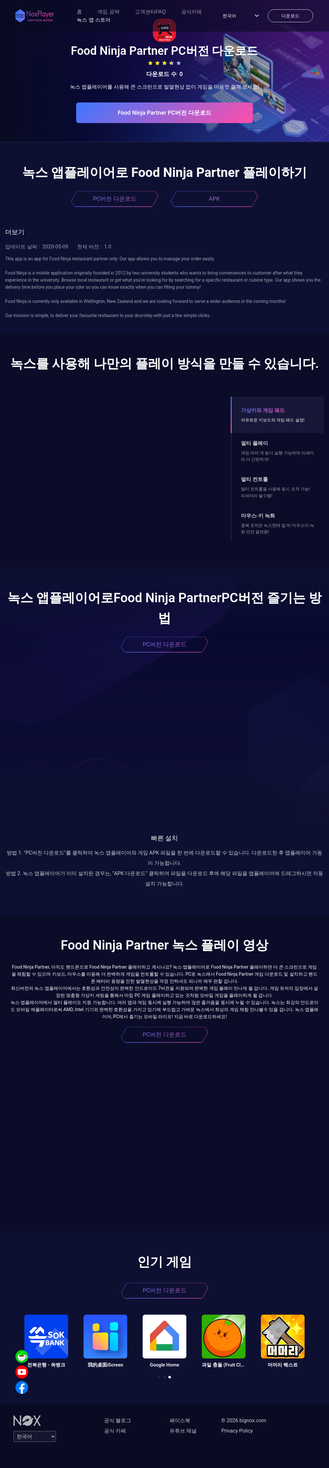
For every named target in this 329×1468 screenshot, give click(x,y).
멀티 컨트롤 (254, 479)
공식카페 (191, 11)
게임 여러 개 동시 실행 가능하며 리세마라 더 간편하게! (277, 456)
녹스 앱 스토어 (94, 20)
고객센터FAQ (150, 11)
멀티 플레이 (254, 443)
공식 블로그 (117, 1420)
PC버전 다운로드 (115, 198)
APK (214, 198)
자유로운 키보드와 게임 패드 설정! (273, 420)
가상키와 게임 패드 (263, 410)
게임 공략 (108, 11)
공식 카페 (115, 1431)
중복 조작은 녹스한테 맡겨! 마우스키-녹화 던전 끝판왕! (277, 528)
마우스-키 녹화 (258, 516)
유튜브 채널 (183, 1431)
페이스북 (180, 1420)
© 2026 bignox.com (243, 1420)
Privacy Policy (237, 1431)
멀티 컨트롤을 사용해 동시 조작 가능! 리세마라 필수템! (275, 492)
